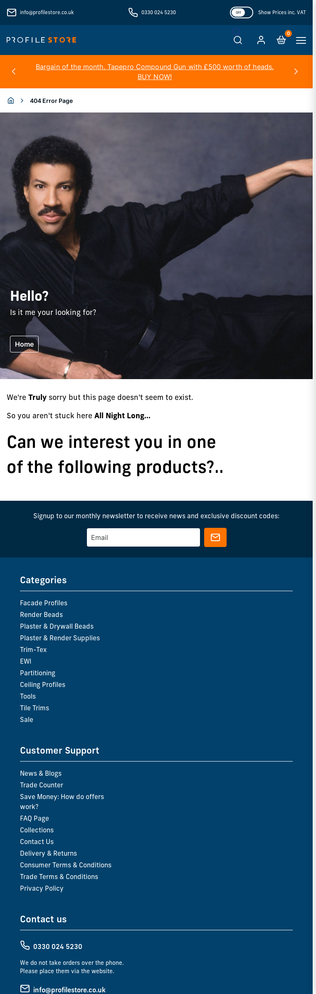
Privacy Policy (42, 888)
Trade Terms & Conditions (59, 876)
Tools (28, 696)
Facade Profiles (43, 603)
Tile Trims (34, 708)
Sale (26, 719)
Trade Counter (41, 785)
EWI (26, 661)
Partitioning (37, 673)
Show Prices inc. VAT (282, 12)
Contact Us (37, 841)
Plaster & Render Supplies (60, 638)
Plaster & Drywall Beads (57, 626)
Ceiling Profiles (42, 684)
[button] (13, 71)
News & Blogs (41, 773)
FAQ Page (34, 818)
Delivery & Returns (48, 853)
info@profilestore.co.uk (47, 12)
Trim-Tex (33, 649)
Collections (37, 830)
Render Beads (41, 614)
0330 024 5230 (158, 12)
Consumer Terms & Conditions (65, 865)
